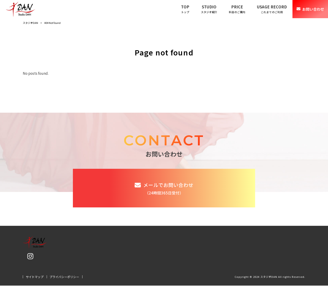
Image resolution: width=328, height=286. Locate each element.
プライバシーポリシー (64, 277)
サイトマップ (35, 277)
